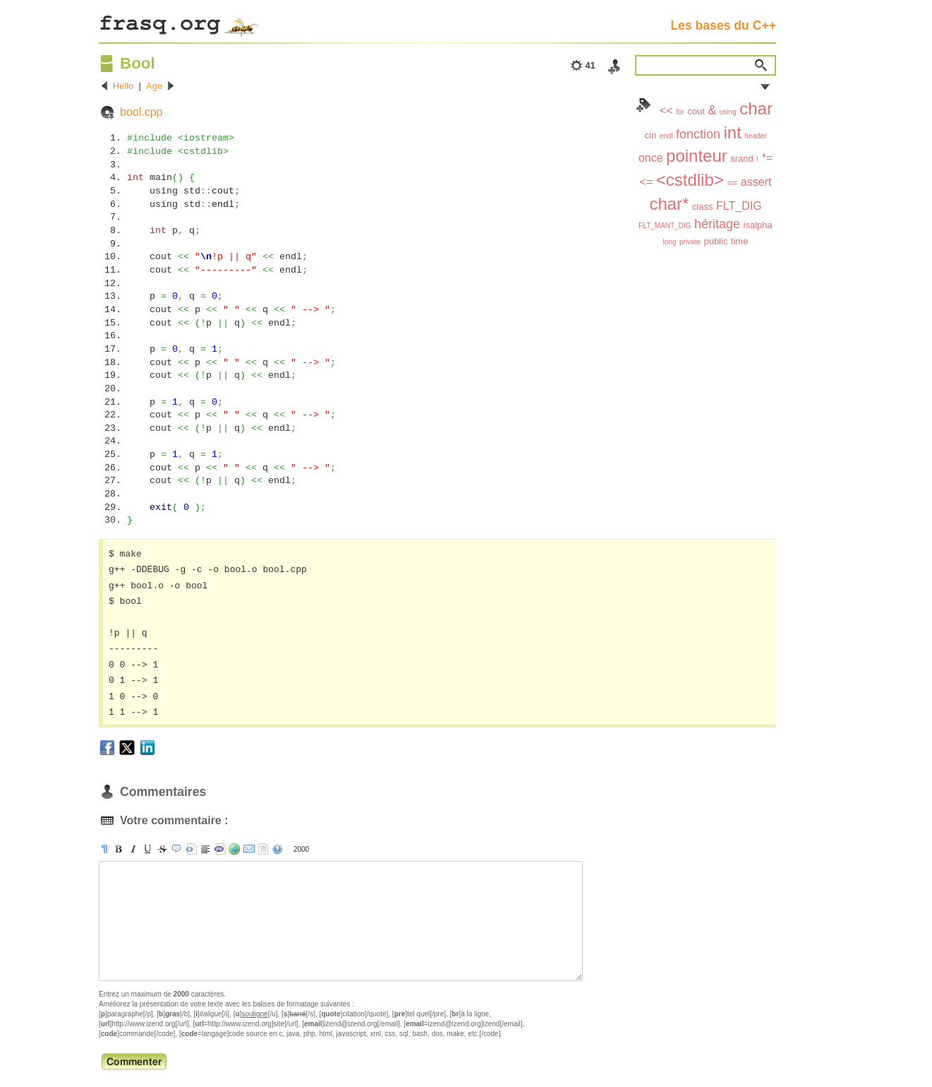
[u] (147, 849)
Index (643, 105)
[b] (118, 849)
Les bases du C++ (723, 25)
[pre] (191, 849)
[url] (234, 849)
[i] (133, 849)
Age (154, 86)
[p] (104, 849)
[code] (220, 849)
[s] (162, 849)
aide (277, 849)
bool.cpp (141, 112)
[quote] (176, 849)
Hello (123, 86)
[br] (205, 849)
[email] (249, 849)
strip (263, 849)
